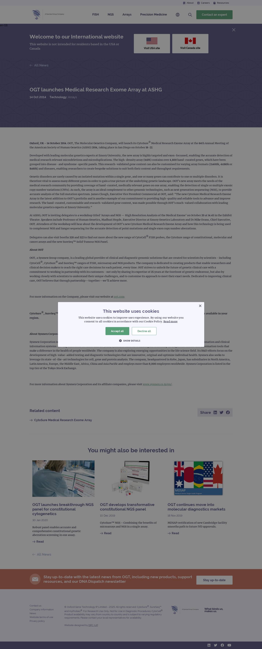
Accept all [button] (117, 331)
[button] (131, 340)
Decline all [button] (144, 331)
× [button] (200, 306)
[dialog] (131, 324)
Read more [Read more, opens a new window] (170, 321)
